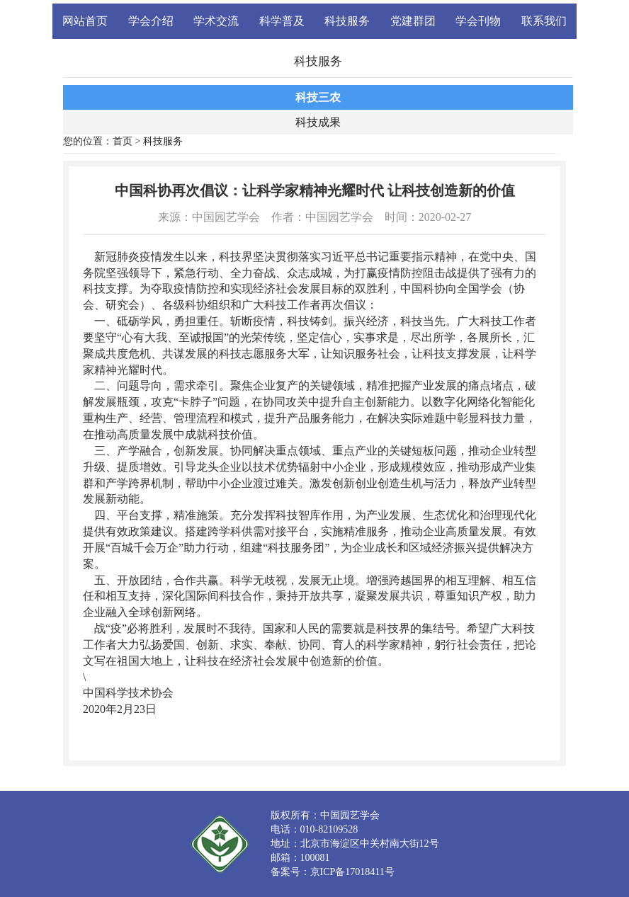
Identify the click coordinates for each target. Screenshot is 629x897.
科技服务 (163, 141)
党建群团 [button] (413, 21)
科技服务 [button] (347, 21)
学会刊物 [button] (478, 21)
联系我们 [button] (544, 21)
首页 (122, 141)
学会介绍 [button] (151, 21)
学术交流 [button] (216, 21)
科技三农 (318, 97)
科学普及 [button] (282, 21)
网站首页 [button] (85, 21)
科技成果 (318, 122)
